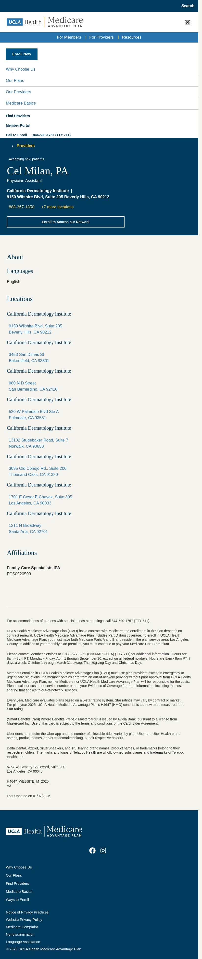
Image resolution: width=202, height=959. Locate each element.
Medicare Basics (21, 103)
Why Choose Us (20, 69)
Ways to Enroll (17, 900)
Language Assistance (23, 942)
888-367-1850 (21, 207)
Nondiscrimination (20, 934)
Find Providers (17, 883)
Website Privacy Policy (24, 920)
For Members (69, 37)
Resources (131, 37)
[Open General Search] (186, 5)
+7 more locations (57, 207)
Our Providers (18, 92)
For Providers (101, 37)
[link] (92, 850)
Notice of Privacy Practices (27, 912)
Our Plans (15, 80)
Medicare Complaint (22, 927)
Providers (26, 146)
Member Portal (18, 125)
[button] (99, 69)
